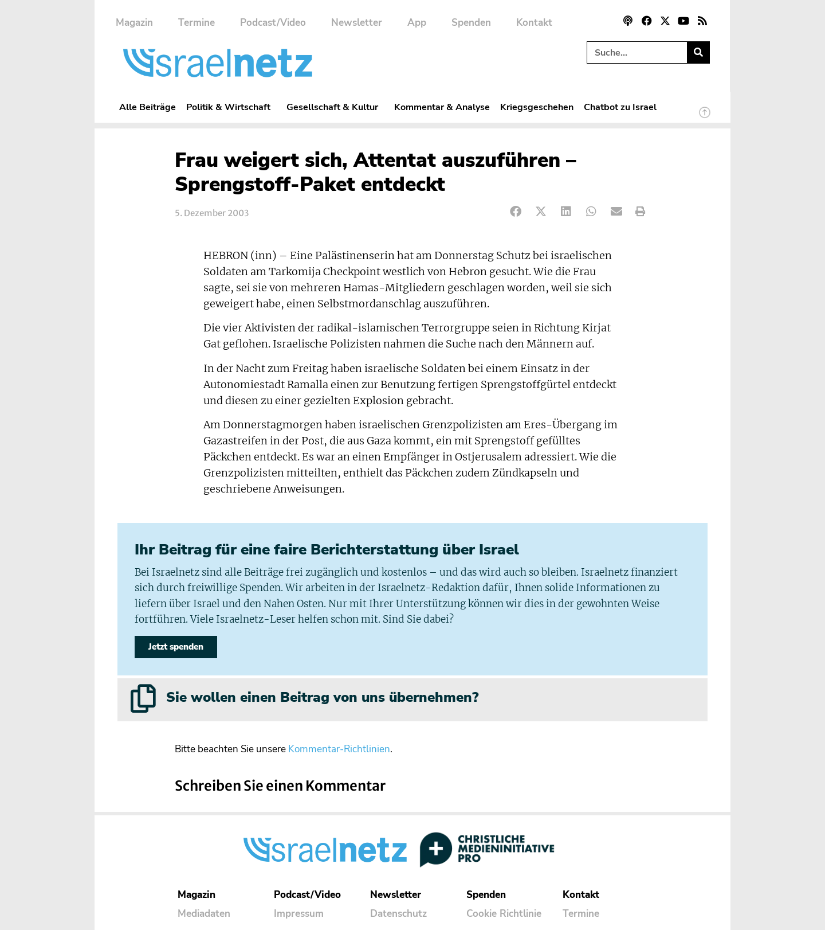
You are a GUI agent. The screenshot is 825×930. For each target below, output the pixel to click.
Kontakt (534, 22)
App (416, 22)
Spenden (471, 22)
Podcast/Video (273, 22)
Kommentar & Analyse (442, 107)
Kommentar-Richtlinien (339, 749)
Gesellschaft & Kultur (335, 107)
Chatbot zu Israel (620, 107)
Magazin (134, 22)
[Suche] (698, 52)
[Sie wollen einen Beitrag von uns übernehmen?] (143, 698)
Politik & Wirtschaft (231, 107)
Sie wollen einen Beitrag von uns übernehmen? (322, 697)
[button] (516, 212)
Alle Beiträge (147, 107)
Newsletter (356, 22)
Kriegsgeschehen (536, 107)
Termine (196, 22)
